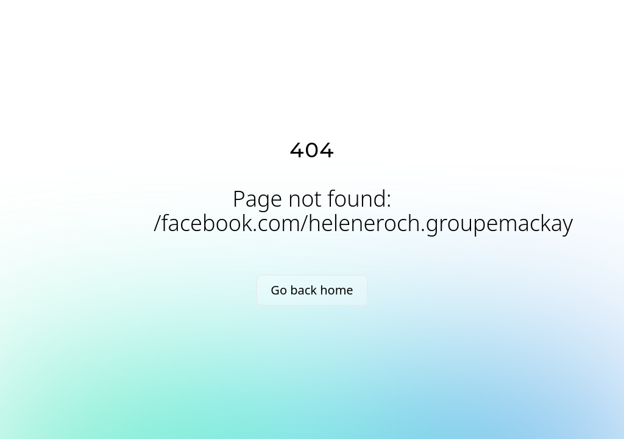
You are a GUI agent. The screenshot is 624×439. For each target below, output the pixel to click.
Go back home (312, 290)
